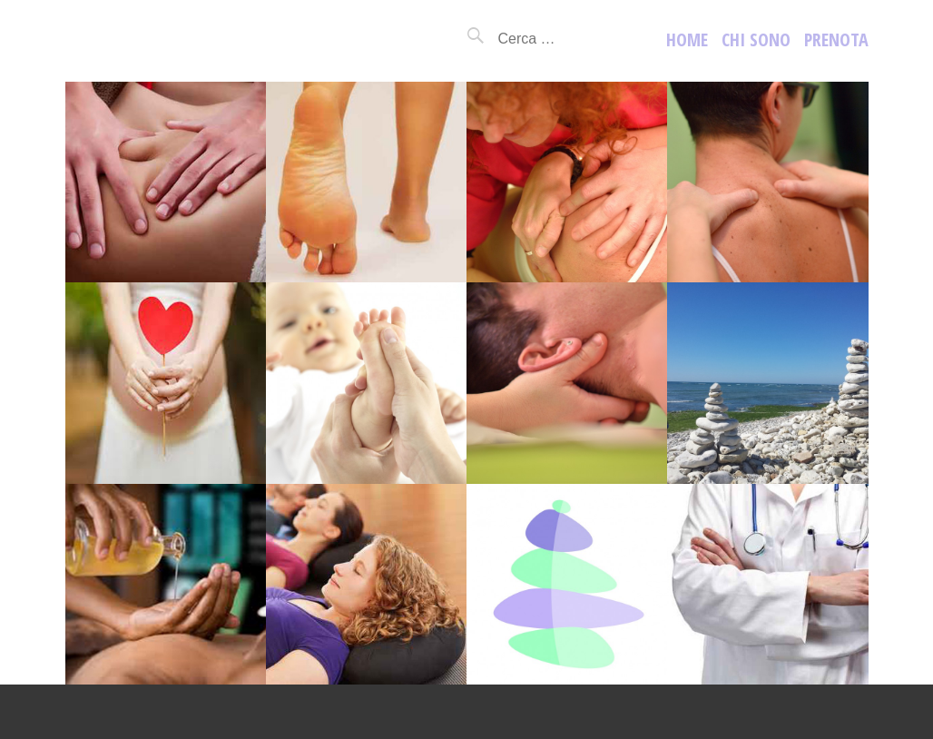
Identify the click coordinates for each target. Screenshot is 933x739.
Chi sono (756, 39)
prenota (836, 39)
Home (687, 39)
